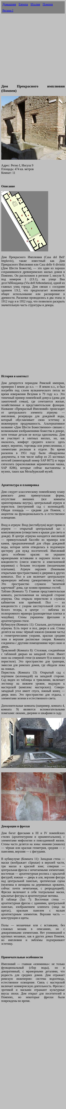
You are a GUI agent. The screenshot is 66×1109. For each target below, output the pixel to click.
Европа (23, 4)
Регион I (7, 10)
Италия (35, 4)
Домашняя (9, 4)
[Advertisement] (28, 52)
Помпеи (48, 4)
